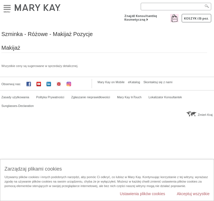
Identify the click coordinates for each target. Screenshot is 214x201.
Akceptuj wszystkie (193, 194)
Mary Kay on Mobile (111, 82)
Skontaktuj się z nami (158, 82)
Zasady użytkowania (15, 97)
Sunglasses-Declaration (17, 105)
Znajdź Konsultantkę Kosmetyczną (140, 17)
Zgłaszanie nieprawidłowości (90, 97)
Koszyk (196, 18)
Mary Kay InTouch (129, 97)
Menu (7, 7)
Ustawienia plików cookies (142, 194)
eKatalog (134, 82)
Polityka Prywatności (50, 97)
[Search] (176, 6)
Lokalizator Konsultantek (165, 97)
